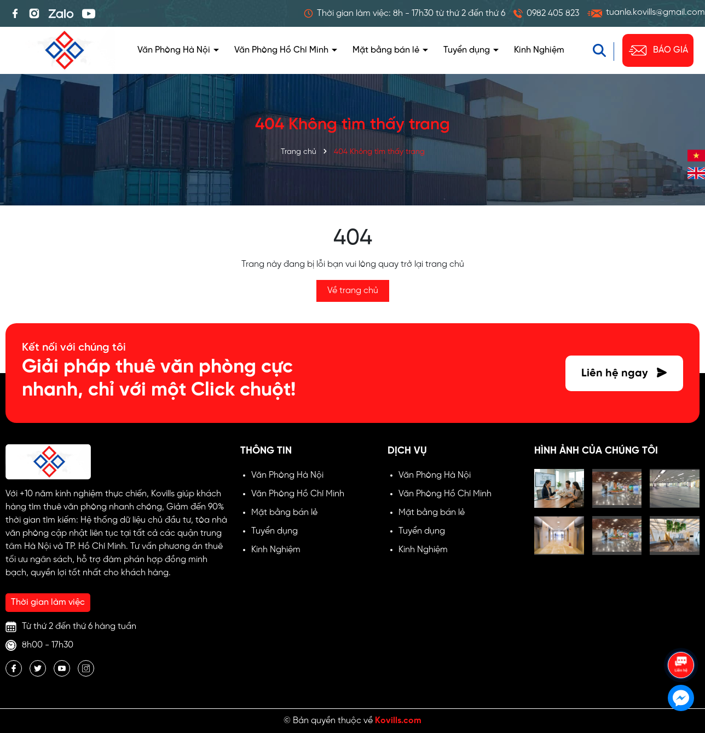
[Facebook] (13, 668)
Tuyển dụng (467, 50)
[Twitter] (38, 668)
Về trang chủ (352, 290)
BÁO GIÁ (658, 50)
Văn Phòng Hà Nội (174, 50)
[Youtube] (62, 668)
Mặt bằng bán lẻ (386, 50)
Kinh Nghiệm (539, 50)
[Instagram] (86, 668)
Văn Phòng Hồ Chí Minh (282, 50)
